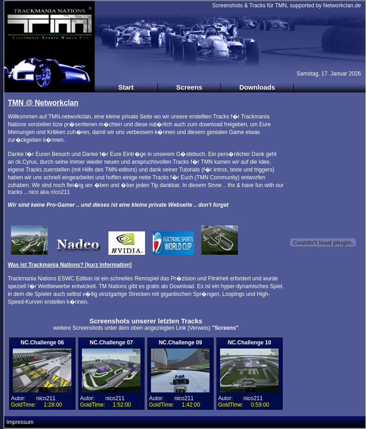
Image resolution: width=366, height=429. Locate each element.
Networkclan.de (342, 5)
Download (182, 286)
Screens (189, 87)
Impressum (19, 422)
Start (126, 87)
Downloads (257, 87)
